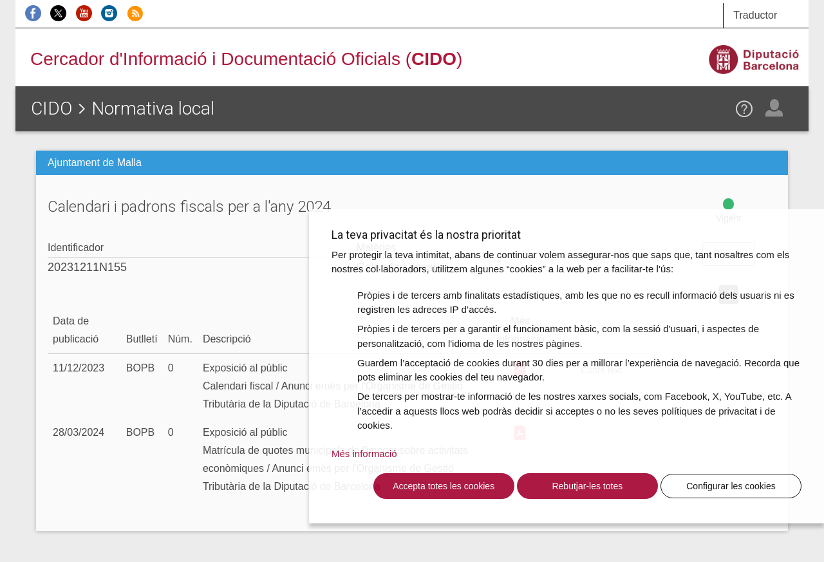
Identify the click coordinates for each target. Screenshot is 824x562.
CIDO (51, 108)
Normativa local (152, 108)
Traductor (755, 15)
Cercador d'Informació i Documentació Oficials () (246, 59)
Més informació (364, 453)
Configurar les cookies (731, 486)
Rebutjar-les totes (587, 486)
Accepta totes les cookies (443, 486)
